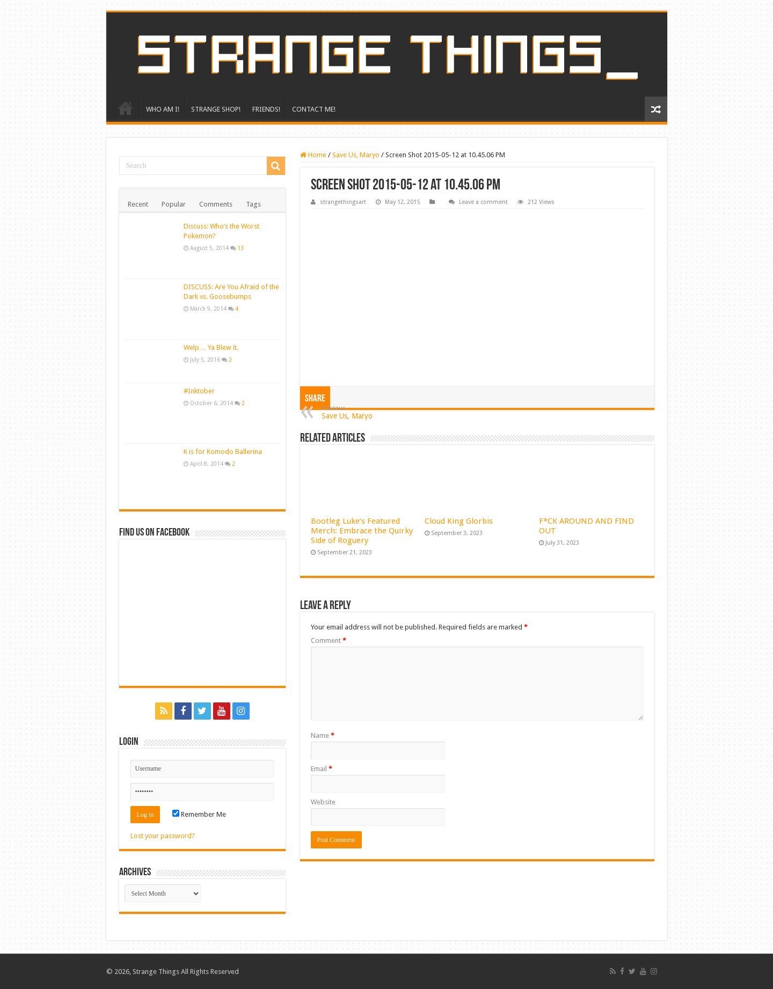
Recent (138, 204)
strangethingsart (343, 202)
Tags (253, 204)
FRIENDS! (266, 109)
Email (321, 769)
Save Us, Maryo (356, 155)
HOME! (126, 108)
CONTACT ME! (314, 109)
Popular (174, 204)
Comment (328, 640)
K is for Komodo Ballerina (223, 452)
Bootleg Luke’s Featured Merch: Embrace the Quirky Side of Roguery (362, 530)
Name (322, 735)
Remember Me (199, 814)
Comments (215, 204)
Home (313, 155)
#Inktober (199, 391)
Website (323, 802)
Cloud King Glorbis (459, 521)
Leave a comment (483, 202)
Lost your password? (162, 836)
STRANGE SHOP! (215, 109)
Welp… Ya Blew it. (211, 347)
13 (240, 248)
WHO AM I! (162, 109)
